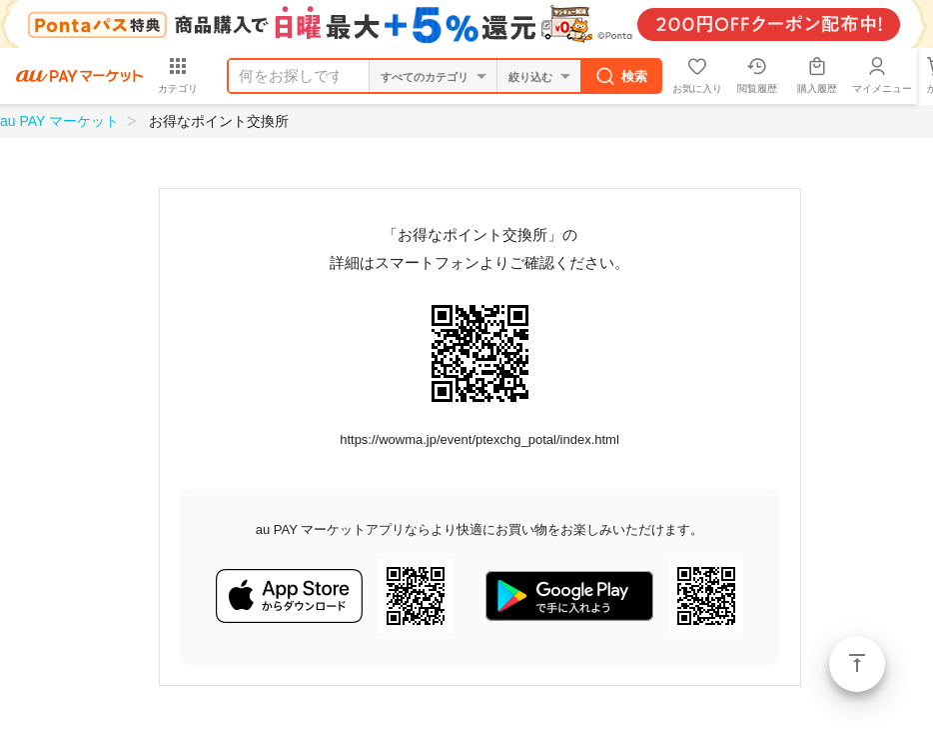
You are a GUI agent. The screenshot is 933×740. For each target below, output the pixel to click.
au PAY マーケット (59, 121)
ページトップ (857, 664)
